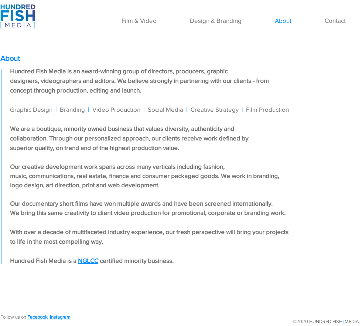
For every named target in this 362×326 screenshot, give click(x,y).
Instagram (60, 317)
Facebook (37, 317)
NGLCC (88, 260)
